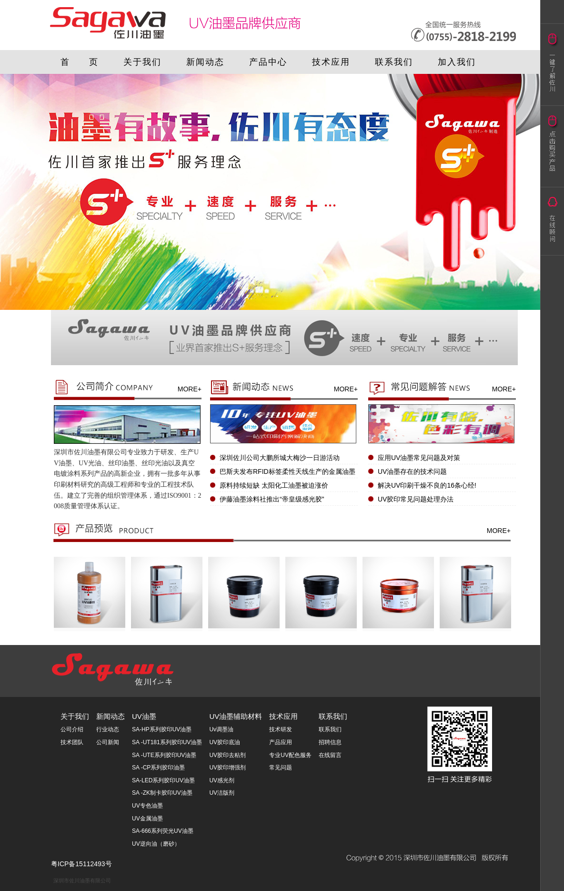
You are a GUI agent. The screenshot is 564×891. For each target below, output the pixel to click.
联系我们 (394, 62)
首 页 (79, 62)
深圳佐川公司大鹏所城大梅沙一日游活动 (280, 457)
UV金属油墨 (147, 818)
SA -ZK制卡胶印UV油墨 (162, 792)
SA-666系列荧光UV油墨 (162, 831)
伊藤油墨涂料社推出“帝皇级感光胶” (272, 499)
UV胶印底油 (224, 742)
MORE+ (189, 389)
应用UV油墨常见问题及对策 (419, 457)
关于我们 (142, 62)
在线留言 (330, 755)
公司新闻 (107, 742)
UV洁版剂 (221, 792)
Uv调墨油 (221, 729)
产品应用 (280, 742)
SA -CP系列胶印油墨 (158, 767)
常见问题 (280, 767)
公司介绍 (71, 729)
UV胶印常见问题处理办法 (415, 499)
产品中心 (268, 62)
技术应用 (331, 62)
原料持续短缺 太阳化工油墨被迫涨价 (274, 485)
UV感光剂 (221, 780)
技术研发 (280, 729)
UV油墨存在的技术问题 (412, 471)
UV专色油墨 (147, 805)
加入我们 (457, 62)
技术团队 (71, 742)
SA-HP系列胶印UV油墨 (161, 729)
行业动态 (107, 729)
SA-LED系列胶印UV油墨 (163, 780)
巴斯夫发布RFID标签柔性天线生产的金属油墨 (287, 471)
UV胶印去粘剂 (227, 755)
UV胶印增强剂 (227, 767)
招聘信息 (330, 742)
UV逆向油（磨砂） (156, 843)
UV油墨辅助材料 (235, 716)
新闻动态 (205, 62)
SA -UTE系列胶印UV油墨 (164, 755)
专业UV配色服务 (290, 755)
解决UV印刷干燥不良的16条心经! (427, 485)
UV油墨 (144, 716)
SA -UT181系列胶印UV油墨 (167, 742)
